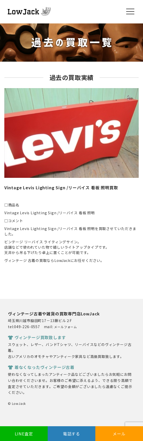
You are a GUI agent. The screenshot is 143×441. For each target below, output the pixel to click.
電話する (71, 434)
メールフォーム (65, 327)
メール (119, 434)
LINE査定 (24, 434)
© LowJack (17, 403)
